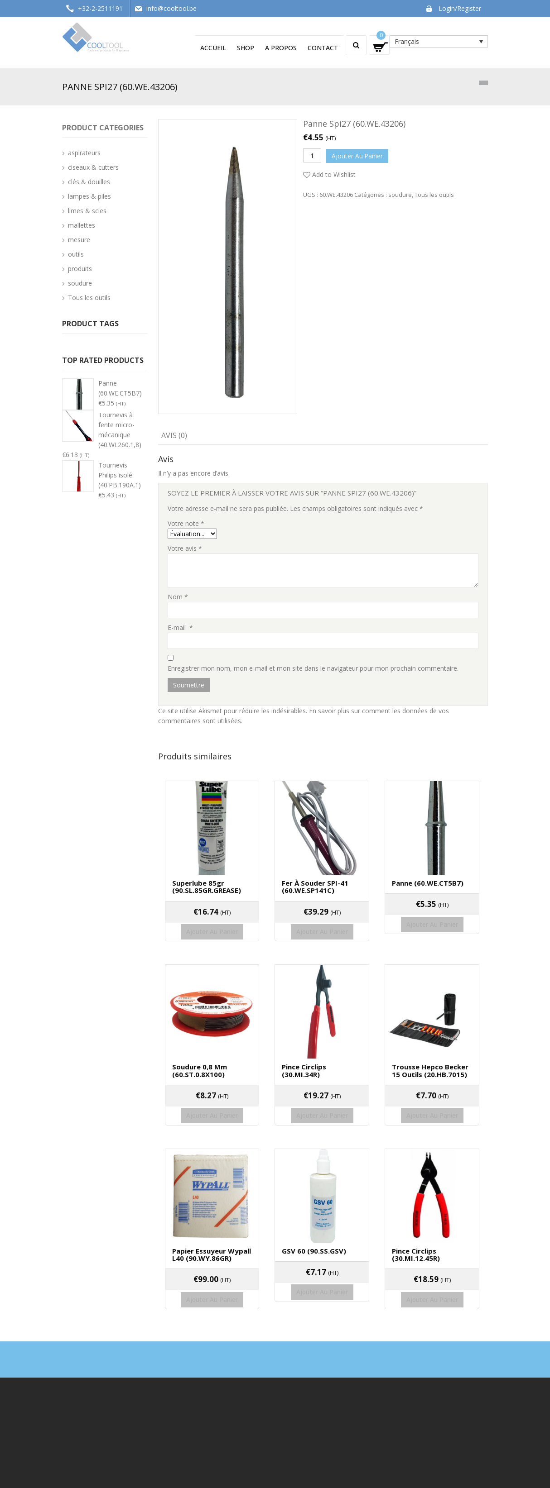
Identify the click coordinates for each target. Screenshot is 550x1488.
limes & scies (87, 210)
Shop (245, 47)
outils (76, 254)
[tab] (174, 436)
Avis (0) (174, 435)
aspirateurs (84, 152)
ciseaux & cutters (93, 167)
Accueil (213, 47)
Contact (323, 47)
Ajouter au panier (359, 155)
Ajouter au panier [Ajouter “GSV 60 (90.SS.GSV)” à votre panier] (322, 1263)
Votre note (186, 523)
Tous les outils (434, 193)
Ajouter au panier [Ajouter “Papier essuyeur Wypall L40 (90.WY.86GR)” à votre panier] (212, 1271)
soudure (400, 193)
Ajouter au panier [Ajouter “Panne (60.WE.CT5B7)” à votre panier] (432, 915)
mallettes (81, 225)
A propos (281, 47)
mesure (79, 239)
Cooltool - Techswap (116, 1476)
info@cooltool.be (171, 8)
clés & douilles (89, 181)
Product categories (103, 128)
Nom (178, 596)
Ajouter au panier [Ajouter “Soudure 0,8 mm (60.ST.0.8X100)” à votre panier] (212, 1096)
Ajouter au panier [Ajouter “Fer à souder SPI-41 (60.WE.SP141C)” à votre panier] (322, 923)
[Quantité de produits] (312, 155)
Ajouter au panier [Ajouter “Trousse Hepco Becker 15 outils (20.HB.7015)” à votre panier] (432, 1096)
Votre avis (185, 548)
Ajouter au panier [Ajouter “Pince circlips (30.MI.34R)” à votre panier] (322, 1096)
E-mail (180, 627)
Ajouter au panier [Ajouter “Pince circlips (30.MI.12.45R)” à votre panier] (432, 1271)
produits (80, 268)
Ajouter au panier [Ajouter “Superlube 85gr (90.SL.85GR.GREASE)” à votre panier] (212, 923)
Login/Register (460, 8)
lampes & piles (89, 196)
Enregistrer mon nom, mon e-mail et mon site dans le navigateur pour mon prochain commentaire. (313, 668)
